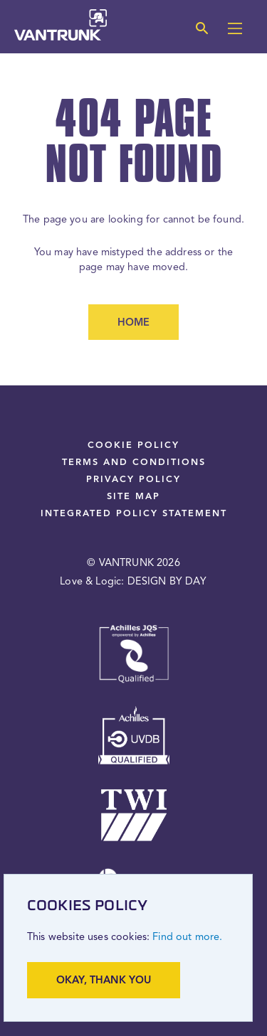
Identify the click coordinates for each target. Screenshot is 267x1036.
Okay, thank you (103, 981)
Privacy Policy (133, 479)
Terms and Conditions (134, 462)
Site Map (133, 496)
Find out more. (187, 937)
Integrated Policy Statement (134, 513)
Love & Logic (90, 582)
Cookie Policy (133, 445)
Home (133, 323)
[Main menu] (235, 30)
